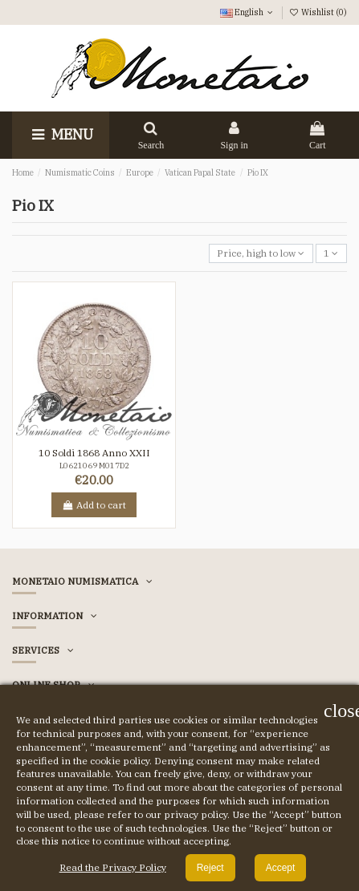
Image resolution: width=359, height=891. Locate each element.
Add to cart (94, 505)
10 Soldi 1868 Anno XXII (94, 453)
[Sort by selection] (261, 254)
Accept (281, 867)
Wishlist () (318, 12)
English (247, 12)
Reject (210, 867)
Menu (60, 134)
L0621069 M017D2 (94, 465)
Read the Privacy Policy (112, 867)
